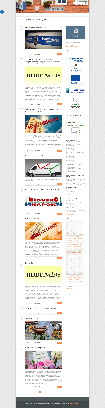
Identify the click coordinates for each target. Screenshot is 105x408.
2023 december (80, 238)
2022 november (75, 248)
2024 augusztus (76, 234)
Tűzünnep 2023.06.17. (33, 318)
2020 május (74, 267)
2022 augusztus (76, 250)
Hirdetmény (29, 263)
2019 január (74, 277)
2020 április (79, 267)
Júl (22, 27)
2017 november (69, 281)
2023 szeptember (70, 242)
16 (22, 310)
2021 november (75, 256)
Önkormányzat (22, 14)
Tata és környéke (69, 288)
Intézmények (40, 14)
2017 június (75, 281)
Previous (26, 392)
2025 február (69, 230)
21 (22, 220)
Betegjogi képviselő (70, 194)
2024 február (75, 238)
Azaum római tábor (70, 289)
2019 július (82, 273)
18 (22, 61)
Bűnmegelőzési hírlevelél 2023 (36, 27)
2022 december (69, 248)
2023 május (74, 244)
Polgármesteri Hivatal (31, 14)
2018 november (69, 279)
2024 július (82, 234)
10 (22, 111)
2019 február (69, 277)
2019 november (75, 271)
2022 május (74, 252)
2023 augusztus (76, 242)
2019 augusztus (76, 273)
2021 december (69, 256)
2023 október (75, 240)
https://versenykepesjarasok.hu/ (72, 46)
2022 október (82, 248)
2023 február (75, 246)
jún (21, 155)
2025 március (79, 228)
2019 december (69, 271)
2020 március (69, 269)
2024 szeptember (70, 234)
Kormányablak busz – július (35, 156)
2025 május (69, 228)
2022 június (69, 252)
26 (22, 191)
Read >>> (59, 54)
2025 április (74, 228)
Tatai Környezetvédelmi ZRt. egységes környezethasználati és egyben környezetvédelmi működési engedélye (42, 62)
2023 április (79, 244)
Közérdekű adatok (60, 14)
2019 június (69, 275)
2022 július (82, 250)
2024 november (69, 232)
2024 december (80, 230)
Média (46, 14)
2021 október (82, 256)
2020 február (75, 269)
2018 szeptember (76, 279)
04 (22, 349)
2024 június (69, 236)
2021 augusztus (76, 258)
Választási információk (70, 14)
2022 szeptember (70, 250)
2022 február (75, 254)
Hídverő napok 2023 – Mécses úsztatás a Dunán (42, 189)
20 (22, 29)
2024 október (75, 232)
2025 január (74, 230)
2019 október (82, 271)
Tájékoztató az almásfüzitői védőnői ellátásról (41, 309)
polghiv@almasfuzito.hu (74, 403)
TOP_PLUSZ (52, 14)
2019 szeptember (70, 273)
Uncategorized (38, 54)
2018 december (80, 277)
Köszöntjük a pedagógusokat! (35, 348)
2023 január (80, 246)
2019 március (79, 275)
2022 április (79, 252)
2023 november (69, 240)
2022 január (80, 254)
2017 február (80, 281)
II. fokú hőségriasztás (32, 219)
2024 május (74, 236)
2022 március (69, 254)
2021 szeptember (70, 258)
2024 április (79, 236)
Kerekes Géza (30, 54)
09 (22, 320)
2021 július (82, 258)
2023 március (69, 246)
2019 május (74, 275)
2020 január (80, 269)
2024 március (69, 238)
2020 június (69, 267)
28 (22, 157)
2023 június (69, 244)
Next (56, 392)
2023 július (82, 242)
